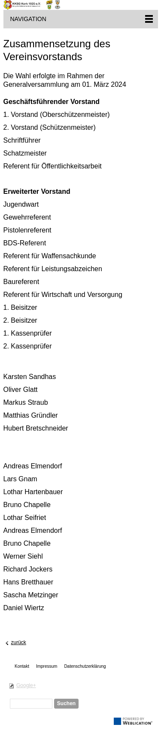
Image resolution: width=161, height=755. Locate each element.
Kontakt (22, 666)
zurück (18, 642)
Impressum (46, 666)
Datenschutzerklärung (85, 666)
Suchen (66, 703)
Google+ (26, 685)
